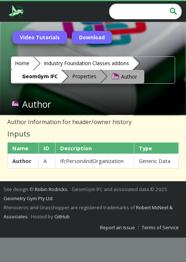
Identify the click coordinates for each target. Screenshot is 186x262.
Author (124, 76)
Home (22, 63)
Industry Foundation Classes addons (86, 63)
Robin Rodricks (51, 189)
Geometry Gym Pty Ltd (28, 198)
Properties (84, 76)
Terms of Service (160, 227)
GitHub (62, 216)
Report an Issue (117, 227)
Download (92, 37)
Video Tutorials (40, 37)
